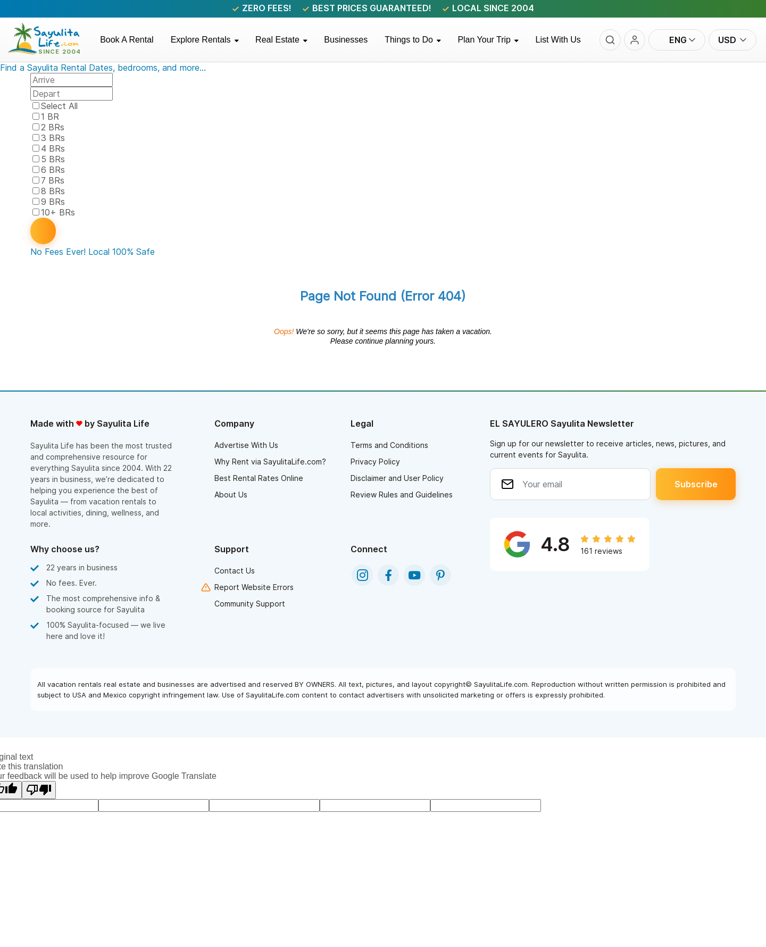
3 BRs (53, 137)
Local (99, 251)
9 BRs (53, 201)
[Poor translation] (39, 790)
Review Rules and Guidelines (402, 494)
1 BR (50, 116)
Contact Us (234, 570)
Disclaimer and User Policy (397, 478)
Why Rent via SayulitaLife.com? (270, 461)
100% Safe (133, 251)
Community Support (249, 603)
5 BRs (53, 159)
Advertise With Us (246, 445)
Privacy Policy (375, 461)
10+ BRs (58, 212)
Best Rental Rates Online (258, 478)
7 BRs (52, 180)
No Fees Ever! (58, 251)
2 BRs (52, 127)
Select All (59, 106)
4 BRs (53, 148)
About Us (230, 494)
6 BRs (53, 169)
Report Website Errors (254, 587)
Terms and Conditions (389, 445)
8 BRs (53, 191)
